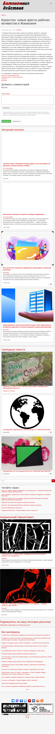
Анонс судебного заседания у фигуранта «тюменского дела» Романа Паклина (23, 677)
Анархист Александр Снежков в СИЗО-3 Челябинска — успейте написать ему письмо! (24, 604)
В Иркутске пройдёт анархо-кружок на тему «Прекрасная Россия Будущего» (22, 661)
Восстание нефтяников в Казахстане (11, 507)
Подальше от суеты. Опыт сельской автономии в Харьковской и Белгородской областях (25, 387)
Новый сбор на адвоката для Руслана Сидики (14, 683)
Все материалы (10, 632)
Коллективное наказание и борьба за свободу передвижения (23, 214)
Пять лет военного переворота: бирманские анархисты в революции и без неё (23, 686)
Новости (3, 15)
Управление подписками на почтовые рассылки (15, 625)
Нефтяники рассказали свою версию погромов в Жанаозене (18, 502)
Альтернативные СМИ (13, 75)
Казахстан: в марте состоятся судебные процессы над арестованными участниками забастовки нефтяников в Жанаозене (24, 499)
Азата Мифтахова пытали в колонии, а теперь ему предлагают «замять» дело (23, 650)
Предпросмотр (16, 121)
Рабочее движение (17, 77)
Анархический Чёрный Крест (17, 517)
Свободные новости (13, 349)
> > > (27, 689)
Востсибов (6, 272)
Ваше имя (4, 87)
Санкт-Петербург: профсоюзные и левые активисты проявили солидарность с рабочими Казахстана (25, 495)
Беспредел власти (6, 77)
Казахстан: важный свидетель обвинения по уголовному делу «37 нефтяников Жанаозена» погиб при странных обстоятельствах (26, 491)
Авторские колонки (12, 129)
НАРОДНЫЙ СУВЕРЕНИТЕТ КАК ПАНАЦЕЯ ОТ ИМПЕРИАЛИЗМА (26, 430)
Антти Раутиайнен (8, 168)
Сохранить (6, 121)
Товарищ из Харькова (9, 391)
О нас (27, 717)
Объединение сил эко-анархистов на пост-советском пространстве (26, 471)
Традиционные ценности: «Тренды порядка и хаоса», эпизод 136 (19, 510)
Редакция (19, 30)
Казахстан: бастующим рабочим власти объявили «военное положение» (21, 505)
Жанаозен (4, 80)
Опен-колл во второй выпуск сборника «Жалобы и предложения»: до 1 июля (22, 669)
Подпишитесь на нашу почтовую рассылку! (25, 621)
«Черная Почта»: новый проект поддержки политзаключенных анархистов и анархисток (23, 555)
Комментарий (5, 93)
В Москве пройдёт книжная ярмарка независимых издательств (18, 653)
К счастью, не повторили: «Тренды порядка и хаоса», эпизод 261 (19, 680)
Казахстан (4, 78)
